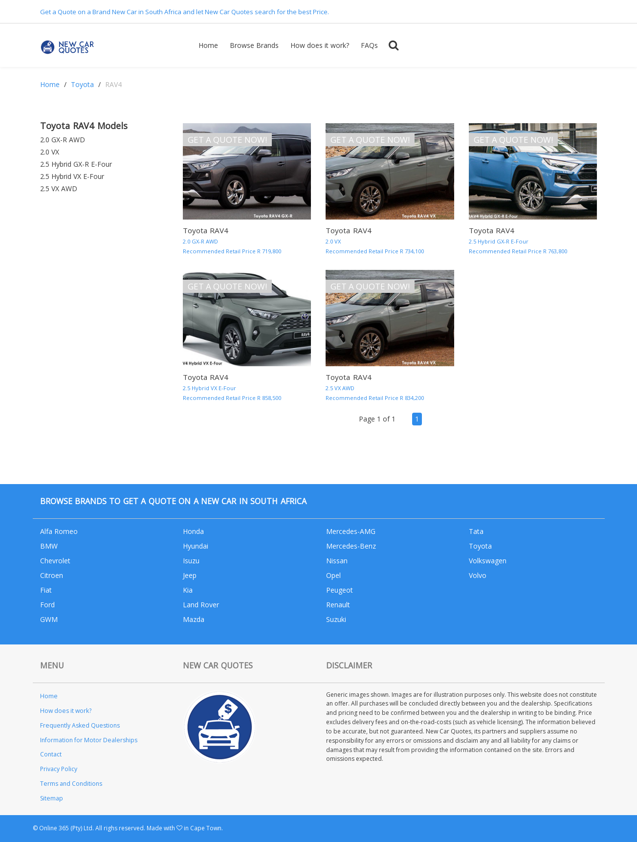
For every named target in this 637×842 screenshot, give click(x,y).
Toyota (82, 84)
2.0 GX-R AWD (62, 139)
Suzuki (336, 619)
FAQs (369, 45)
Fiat (46, 590)
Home (208, 45)
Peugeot (339, 590)
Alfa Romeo (59, 531)
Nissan (337, 560)
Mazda (193, 619)
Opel (333, 575)
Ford (47, 604)
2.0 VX (49, 151)
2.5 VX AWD (58, 188)
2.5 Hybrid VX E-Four (72, 176)
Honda (193, 531)
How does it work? (319, 45)
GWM (49, 619)
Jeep (190, 575)
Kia (188, 590)
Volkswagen (487, 560)
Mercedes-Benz (351, 546)
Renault (338, 604)
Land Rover (201, 604)
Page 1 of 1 (377, 418)
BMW (49, 546)
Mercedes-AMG (350, 531)
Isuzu (191, 560)
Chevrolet (55, 560)
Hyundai (195, 546)
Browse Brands (254, 45)
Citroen (51, 575)
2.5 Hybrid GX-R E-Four (76, 164)
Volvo (477, 575)
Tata (476, 531)
